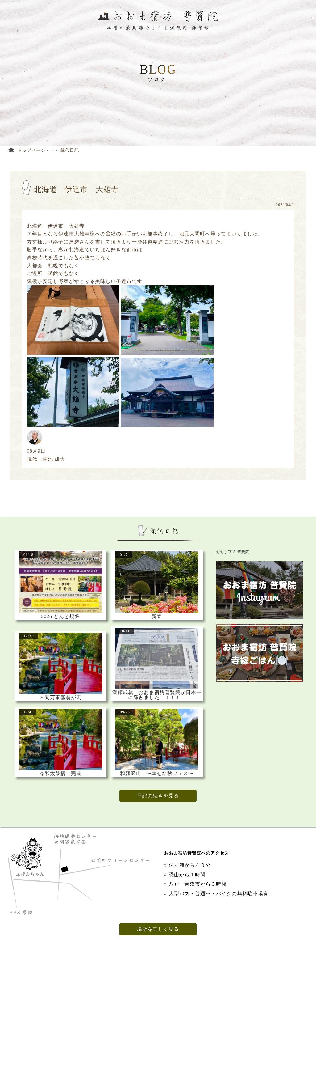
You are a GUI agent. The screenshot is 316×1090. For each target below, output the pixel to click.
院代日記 (69, 150)
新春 (157, 616)
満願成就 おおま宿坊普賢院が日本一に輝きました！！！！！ (157, 695)
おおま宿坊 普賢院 (232, 552)
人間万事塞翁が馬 (60, 697)
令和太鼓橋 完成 (60, 773)
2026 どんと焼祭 (60, 616)
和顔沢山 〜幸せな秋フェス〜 (156, 773)
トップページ (31, 150)
